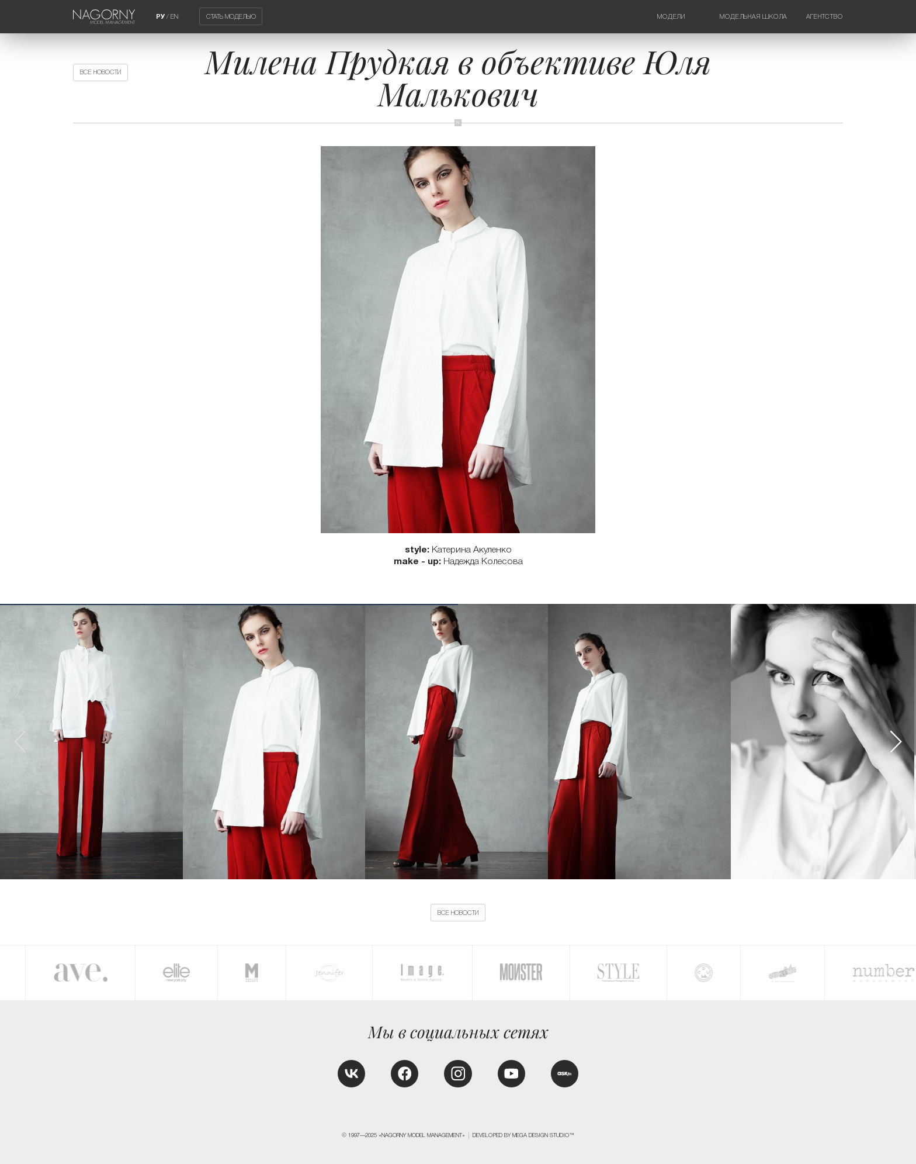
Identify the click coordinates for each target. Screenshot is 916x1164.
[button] (896, 741)
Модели (671, 16)
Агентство (824, 16)
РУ (160, 16)
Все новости (100, 71)
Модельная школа (753, 16)
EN (174, 16)
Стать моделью (231, 16)
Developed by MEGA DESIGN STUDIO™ (523, 1135)
